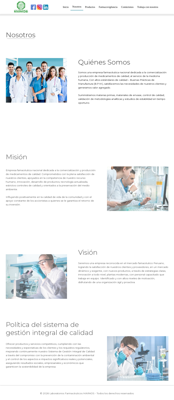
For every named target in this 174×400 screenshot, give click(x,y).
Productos (90, 7)
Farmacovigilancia (108, 7)
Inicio (66, 7)
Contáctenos (127, 7)
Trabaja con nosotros (147, 7)
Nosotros (76, 6)
